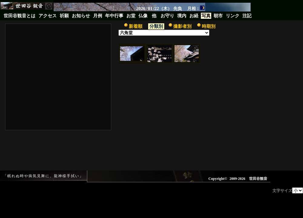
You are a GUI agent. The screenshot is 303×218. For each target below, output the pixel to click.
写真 (206, 15)
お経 (193, 15)
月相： (196, 8)
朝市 (218, 15)
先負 (177, 8)
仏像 (143, 15)
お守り (167, 15)
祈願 (64, 15)
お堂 (130, 15)
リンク (232, 15)
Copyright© (217, 179)
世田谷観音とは (19, 15)
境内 (181, 15)
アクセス (47, 15)
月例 (97, 15)
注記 (246, 15)
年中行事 (114, 15)
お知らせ (81, 15)
